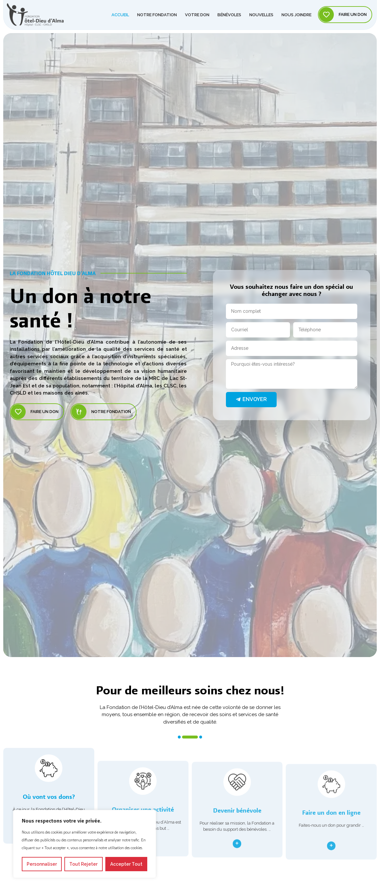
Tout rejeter (83, 864)
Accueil (120, 12)
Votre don (197, 12)
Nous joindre (296, 12)
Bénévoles (229, 12)
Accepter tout (126, 864)
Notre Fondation (157, 12)
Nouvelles (261, 12)
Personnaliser (42, 864)
